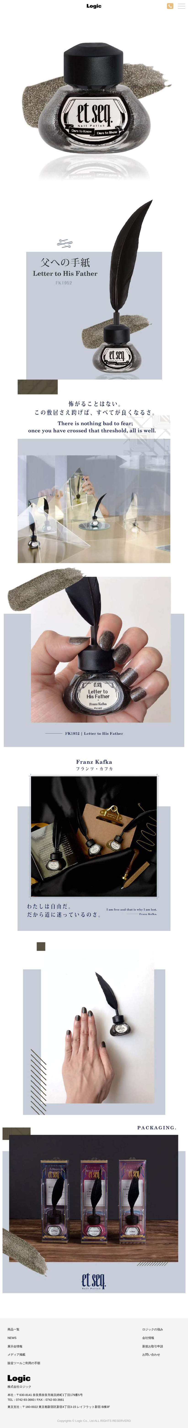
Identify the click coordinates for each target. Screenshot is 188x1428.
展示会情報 (15, 1346)
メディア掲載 (16, 1354)
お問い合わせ (151, 1354)
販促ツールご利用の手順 (24, 1363)
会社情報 (148, 1338)
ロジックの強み (152, 1329)
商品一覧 (13, 1329)
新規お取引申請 (152, 1346)
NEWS (12, 1338)
